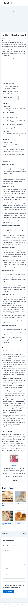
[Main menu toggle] (25, 3)
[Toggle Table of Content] (15, 98)
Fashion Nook (6, 3)
